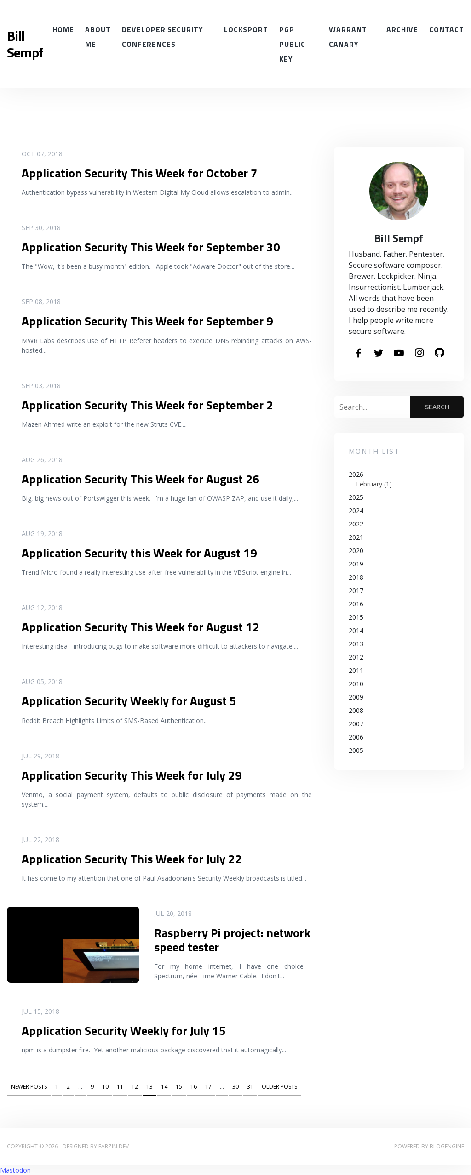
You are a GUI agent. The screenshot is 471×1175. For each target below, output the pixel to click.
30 (235, 1086)
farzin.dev (113, 1146)
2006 (356, 737)
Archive (402, 29)
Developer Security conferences (162, 37)
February (369, 484)
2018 (356, 577)
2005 (356, 750)
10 (105, 1086)
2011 (356, 670)
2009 (356, 697)
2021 (356, 537)
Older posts (279, 1086)
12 (135, 1086)
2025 (356, 497)
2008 (356, 710)
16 (193, 1086)
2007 (356, 723)
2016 (356, 603)
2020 (356, 550)
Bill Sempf (25, 44)
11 (120, 1086)
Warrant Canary (348, 37)
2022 (356, 524)
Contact (446, 29)
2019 (356, 563)
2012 (356, 657)
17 (208, 1086)
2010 (356, 683)
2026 (399, 479)
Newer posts (29, 1086)
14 (164, 1086)
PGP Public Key (292, 44)
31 (250, 1086)
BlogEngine (447, 1146)
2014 (356, 630)
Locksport (246, 29)
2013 (356, 643)
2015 (356, 617)
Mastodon (15, 1170)
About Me (98, 37)
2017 (356, 590)
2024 (356, 510)
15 (179, 1086)
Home (63, 29)
